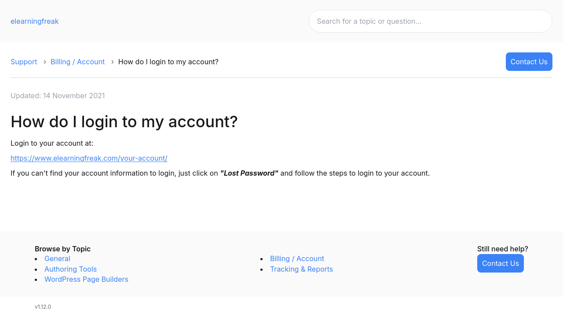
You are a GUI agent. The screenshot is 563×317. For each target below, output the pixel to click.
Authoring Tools (70, 269)
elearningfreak (34, 21)
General (57, 258)
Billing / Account (78, 61)
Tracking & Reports (301, 269)
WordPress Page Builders (86, 279)
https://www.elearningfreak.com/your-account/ (89, 158)
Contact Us (529, 61)
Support (24, 61)
